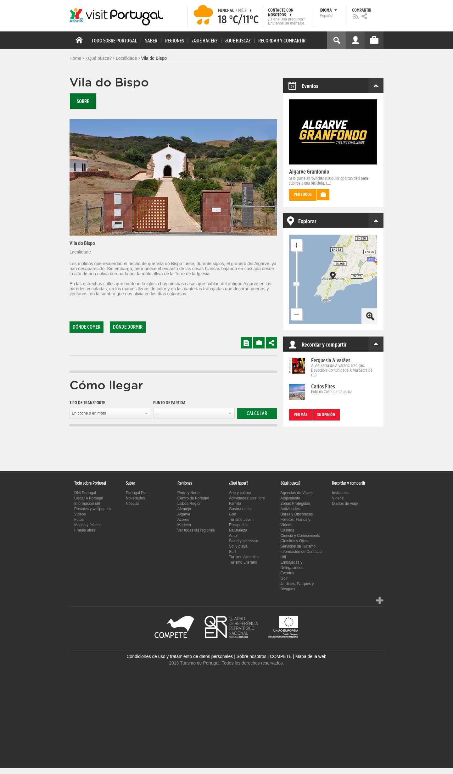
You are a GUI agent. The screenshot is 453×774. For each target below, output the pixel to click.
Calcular (257, 413)
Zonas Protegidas (295, 503)
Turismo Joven (241, 519)
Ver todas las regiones (196, 530)
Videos (80, 514)
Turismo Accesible (244, 557)
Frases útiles (85, 530)
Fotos (79, 519)
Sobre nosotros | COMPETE (264, 656)
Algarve (183, 514)
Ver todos (303, 195)
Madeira (184, 525)
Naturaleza (238, 530)
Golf (232, 514)
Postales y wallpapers (92, 509)
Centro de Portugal (193, 498)
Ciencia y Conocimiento (300, 535)
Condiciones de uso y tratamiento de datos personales (179, 656)
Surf (232, 551)
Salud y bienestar (243, 541)
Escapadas (238, 525)
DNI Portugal (85, 493)
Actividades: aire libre (247, 498)
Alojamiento (290, 498)
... (157, 413)
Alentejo (184, 509)
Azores (183, 519)
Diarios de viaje (345, 503)
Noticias (132, 503)
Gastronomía (240, 509)
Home (75, 58)
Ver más (300, 415)
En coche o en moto (89, 413)
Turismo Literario (243, 562)
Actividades (290, 509)
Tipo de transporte (87, 403)
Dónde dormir (128, 327)
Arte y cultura (240, 493)
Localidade (126, 58)
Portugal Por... (138, 493)
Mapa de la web (311, 656)
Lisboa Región (189, 503)
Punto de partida (169, 403)
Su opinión (326, 415)
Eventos (287, 573)
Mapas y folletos (88, 525)
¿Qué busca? (98, 58)
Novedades (135, 498)
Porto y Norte (188, 493)
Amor (233, 535)
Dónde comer (86, 327)
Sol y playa (238, 546)
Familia (235, 503)
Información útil (87, 503)
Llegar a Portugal (88, 498)
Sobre (83, 101)
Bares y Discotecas (297, 514)
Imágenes (340, 493)
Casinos (287, 530)
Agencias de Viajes (297, 493)
